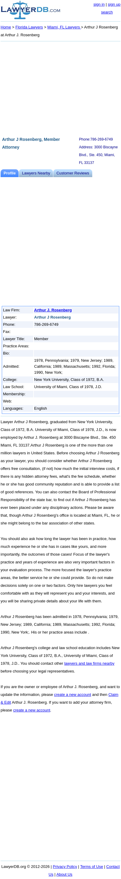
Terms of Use (91, 866)
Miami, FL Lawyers (64, 27)
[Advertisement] (60, 88)
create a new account (72, 694)
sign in (99, 4)
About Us (64, 874)
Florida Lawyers (29, 27)
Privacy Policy (65, 866)
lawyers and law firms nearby (89, 663)
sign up (114, 4)
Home (6, 27)
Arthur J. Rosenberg (53, 310)
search (107, 12)
